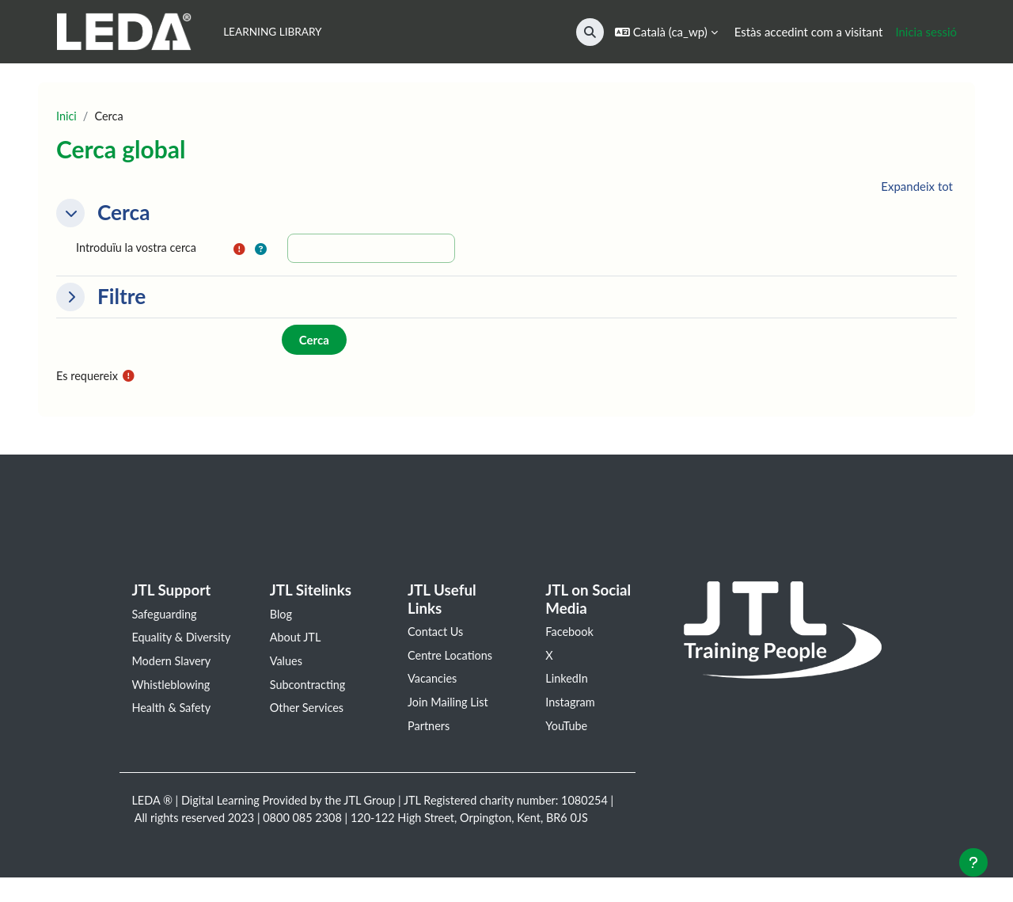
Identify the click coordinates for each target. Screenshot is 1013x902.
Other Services (308, 713)
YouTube (567, 731)
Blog (281, 616)
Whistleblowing (172, 706)
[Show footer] (973, 862)
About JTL (296, 641)
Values (287, 664)
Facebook (570, 634)
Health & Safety (172, 731)
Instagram (571, 706)
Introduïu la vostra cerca (138, 249)
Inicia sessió (926, 32)
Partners (429, 731)
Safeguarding (165, 616)
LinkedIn (567, 683)
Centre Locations (451, 658)
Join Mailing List (449, 706)
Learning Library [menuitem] (272, 31)
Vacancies (433, 683)
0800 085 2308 (363, 824)
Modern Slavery (172, 683)
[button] (590, 32)
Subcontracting (309, 689)
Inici (67, 116)
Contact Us (436, 634)
